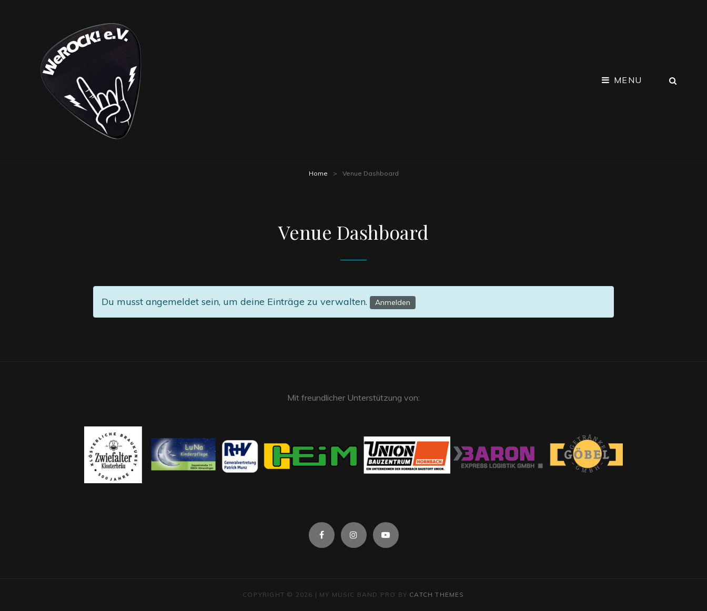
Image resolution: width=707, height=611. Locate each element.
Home (318, 173)
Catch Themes (436, 594)
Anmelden (392, 302)
